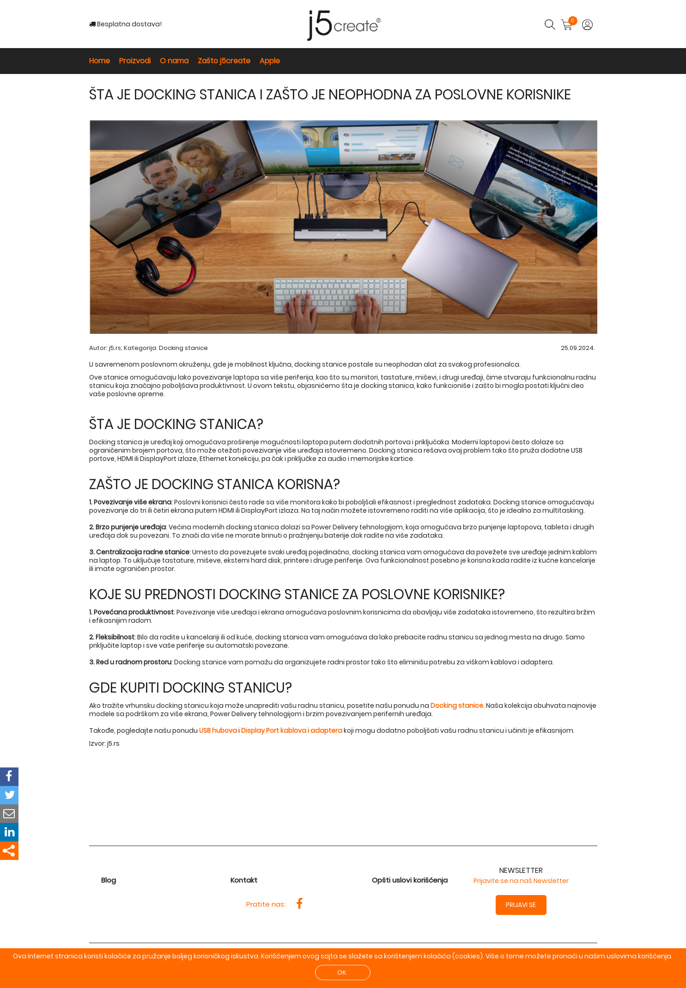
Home (99, 60)
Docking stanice (183, 348)
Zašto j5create (224, 60)
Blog (108, 880)
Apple (270, 60)
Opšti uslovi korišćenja (410, 880)
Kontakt (244, 880)
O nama (174, 60)
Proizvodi (135, 60)
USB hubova (218, 730)
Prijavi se (521, 904)
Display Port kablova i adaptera (291, 730)
